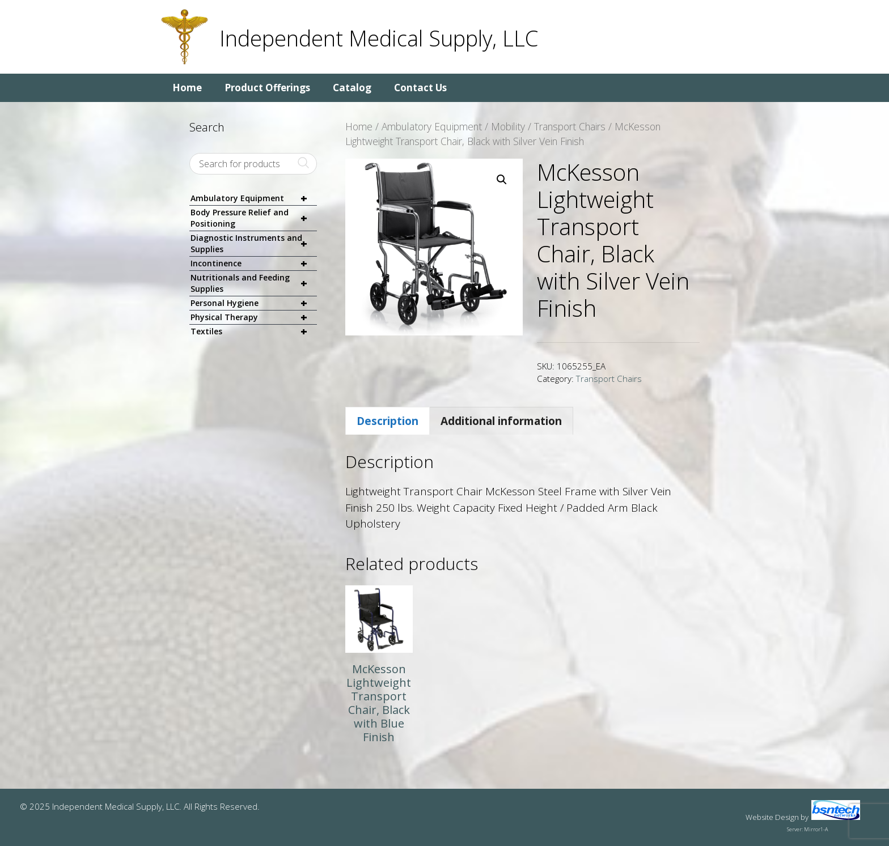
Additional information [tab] (501, 421)
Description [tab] (387, 421)
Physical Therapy (253, 318)
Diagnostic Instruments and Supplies (253, 243)
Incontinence (253, 264)
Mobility (508, 126)
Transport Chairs (570, 126)
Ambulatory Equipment (432, 126)
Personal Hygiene (253, 303)
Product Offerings (267, 87)
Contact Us (420, 87)
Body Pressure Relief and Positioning (253, 218)
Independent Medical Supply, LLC (378, 38)
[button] (502, 179)
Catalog (352, 87)
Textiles (253, 331)
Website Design (772, 817)
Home (187, 87)
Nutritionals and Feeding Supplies (253, 283)
